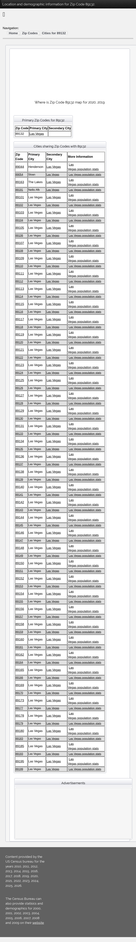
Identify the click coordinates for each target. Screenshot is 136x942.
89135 (19, 449)
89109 (19, 258)
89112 (19, 281)
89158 (19, 624)
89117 (19, 319)
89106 (19, 235)
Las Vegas (37, 134)
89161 (19, 647)
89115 (19, 304)
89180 (19, 731)
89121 (19, 349)
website (38, 923)
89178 (19, 715)
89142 (19, 502)
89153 (19, 586)
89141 (19, 494)
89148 (19, 548)
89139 (19, 479)
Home (13, 33)
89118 (19, 327)
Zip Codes (30, 33)
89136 (19, 456)
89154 (19, 593)
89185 (19, 746)
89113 (19, 289)
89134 (19, 441)
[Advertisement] (69, 73)
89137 (19, 464)
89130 (19, 418)
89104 (19, 220)
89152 (19, 578)
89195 (19, 761)
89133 (19, 433)
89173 (19, 700)
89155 (19, 601)
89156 (19, 609)
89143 (19, 510)
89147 (19, 540)
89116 (19, 311)
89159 (19, 631)
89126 (19, 388)
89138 (19, 471)
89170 (19, 692)
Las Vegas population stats (85, 174)
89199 (19, 769)
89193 (19, 753)
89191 (19, 189)
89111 (19, 273)
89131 (19, 426)
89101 (19, 197)
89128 (19, 403)
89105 (19, 228)
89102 (19, 205)
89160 (19, 639)
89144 (19, 517)
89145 (19, 525)
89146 (19, 532)
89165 (19, 670)
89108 (19, 250)
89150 (19, 563)
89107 (19, 243)
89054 (19, 174)
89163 (19, 182)
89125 (19, 380)
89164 (19, 662)
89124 (19, 372)
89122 (19, 357)
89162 (19, 654)
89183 (19, 738)
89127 (19, 395)
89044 (19, 167)
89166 (19, 677)
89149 (19, 555)
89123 (19, 365)
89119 (19, 334)
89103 (19, 212)
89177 (19, 708)
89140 (19, 487)
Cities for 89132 (54, 33)
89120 (19, 342)
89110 (19, 266)
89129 (19, 410)
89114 (19, 296)
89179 (19, 723)
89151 (19, 571)
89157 (19, 616)
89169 (19, 685)
